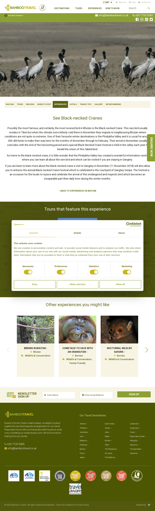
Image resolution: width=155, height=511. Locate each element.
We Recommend (113, 104)
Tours (20, 104)
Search (149, 8)
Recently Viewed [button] (13, 15)
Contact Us (145, 2)
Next (147, 349)
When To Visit (44, 104)
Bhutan (10, 104)
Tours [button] (78, 8)
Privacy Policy (82, 505)
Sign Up (134, 394)
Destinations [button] (61, 8)
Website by (143, 505)
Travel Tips (85, 104)
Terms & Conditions (65, 505)
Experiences (95, 8)
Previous (8, 349)
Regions (30, 104)
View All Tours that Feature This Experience (76, 287)
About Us (122, 2)
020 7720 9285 (144, 15)
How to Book (112, 8)
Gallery (98, 104)
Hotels (73, 104)
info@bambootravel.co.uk (113, 15)
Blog (134, 2)
